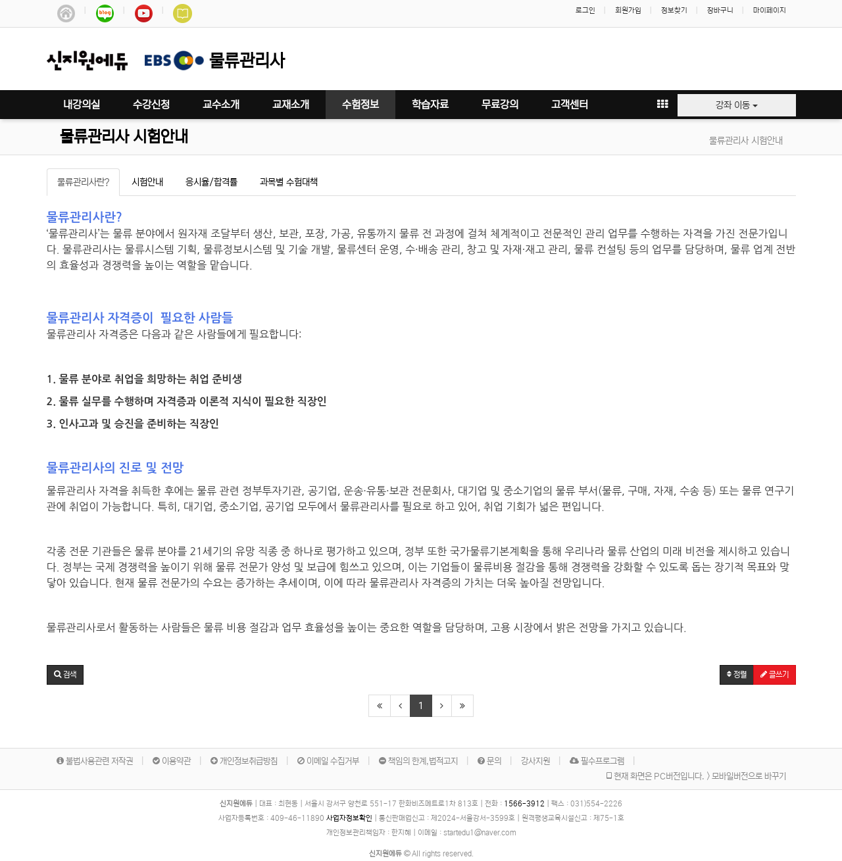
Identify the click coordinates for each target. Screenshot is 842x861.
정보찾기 (674, 10)
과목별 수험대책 (289, 182)
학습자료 (430, 105)
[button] (65, 675)
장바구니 (720, 10)
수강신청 (151, 105)
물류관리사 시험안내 (124, 137)
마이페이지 (769, 10)
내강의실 (81, 105)
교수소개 (221, 105)
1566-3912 (524, 804)
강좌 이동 (737, 105)
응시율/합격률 (211, 182)
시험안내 (147, 182)
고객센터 (569, 105)
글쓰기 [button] (774, 674)
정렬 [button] (737, 674)
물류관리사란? (83, 182)
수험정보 (360, 105)
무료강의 (500, 105)
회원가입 (628, 10)
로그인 (585, 10)
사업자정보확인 (349, 818)
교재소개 (290, 105)
